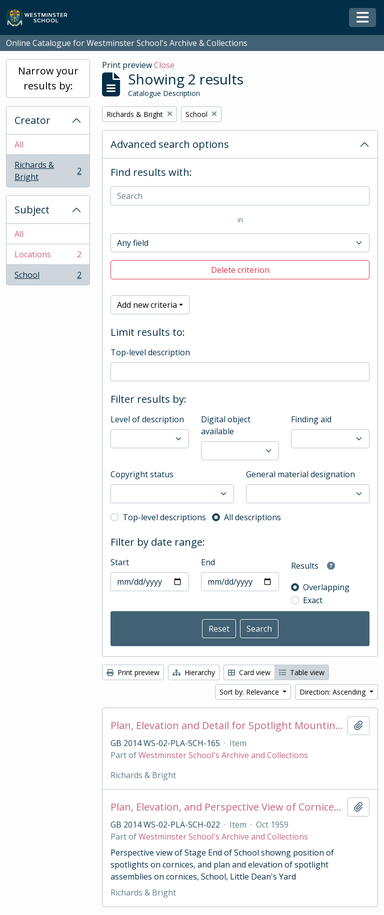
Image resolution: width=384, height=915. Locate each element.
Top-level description (150, 352)
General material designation (300, 474)
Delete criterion (240, 269)
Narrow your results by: (48, 78)
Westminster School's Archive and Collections (223, 755)
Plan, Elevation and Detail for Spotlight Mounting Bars (227, 726)
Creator (32, 120)
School (48, 277)
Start (119, 562)
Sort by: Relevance (250, 692)
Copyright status (142, 474)
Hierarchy (193, 672)
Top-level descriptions (164, 517)
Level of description (147, 419)
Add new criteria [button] (147, 304)
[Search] (240, 195)
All (19, 144)
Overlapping (326, 587)
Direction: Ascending (334, 692)
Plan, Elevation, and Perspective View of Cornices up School (227, 807)
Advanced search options (169, 144)
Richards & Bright (48, 170)
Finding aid (311, 419)
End (208, 562)
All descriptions (252, 517)
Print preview (133, 672)
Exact (312, 600)
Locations (48, 256)
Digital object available (225, 425)
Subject (32, 209)
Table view (301, 672)
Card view (249, 672)
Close (164, 64)
